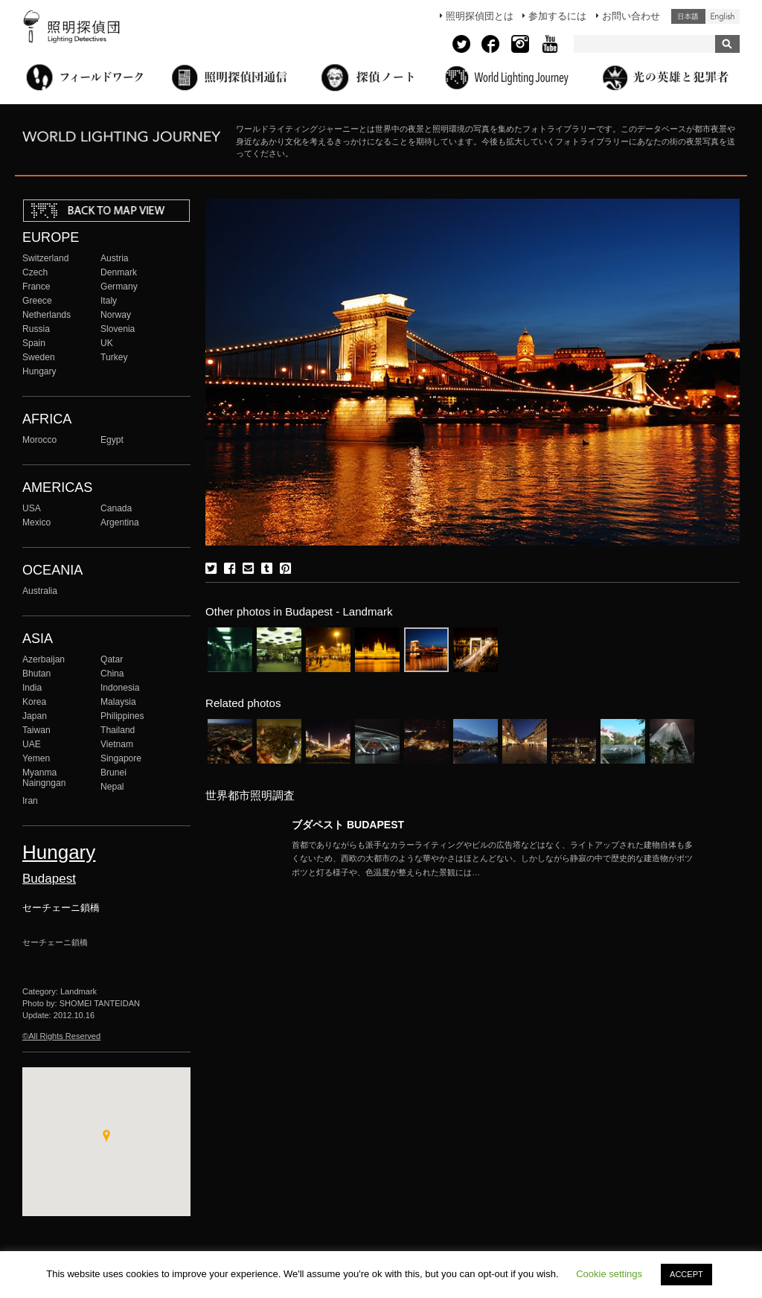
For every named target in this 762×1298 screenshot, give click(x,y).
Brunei (113, 772)
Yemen (36, 758)
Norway (115, 315)
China (112, 673)
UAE (31, 744)
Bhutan (36, 673)
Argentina (119, 522)
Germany (119, 286)
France (36, 286)
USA (31, 508)
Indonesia (119, 687)
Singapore (120, 758)
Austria (114, 258)
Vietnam (116, 744)
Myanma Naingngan (43, 777)
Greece (37, 300)
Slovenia (117, 329)
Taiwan (36, 730)
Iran (30, 801)
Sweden (38, 357)
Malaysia (118, 702)
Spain (33, 343)
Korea (34, 702)
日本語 (688, 16)
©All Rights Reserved (61, 1036)
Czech (35, 272)
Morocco (39, 440)
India (32, 687)
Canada (116, 508)
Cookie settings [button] (609, 1273)
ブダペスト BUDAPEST (348, 825)
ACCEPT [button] (686, 1274)
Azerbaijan (43, 659)
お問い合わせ (631, 16)
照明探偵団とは (479, 16)
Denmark (118, 272)
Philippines (122, 716)
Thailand (117, 730)
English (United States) (722, 16)
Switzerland (45, 258)
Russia (36, 329)
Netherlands (46, 315)
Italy (108, 300)
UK (106, 343)
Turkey (113, 357)
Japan (34, 716)
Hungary (39, 371)
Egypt (112, 440)
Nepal (112, 786)
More (493, 859)
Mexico (36, 522)
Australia (39, 591)
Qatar (111, 659)
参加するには (557, 16)
